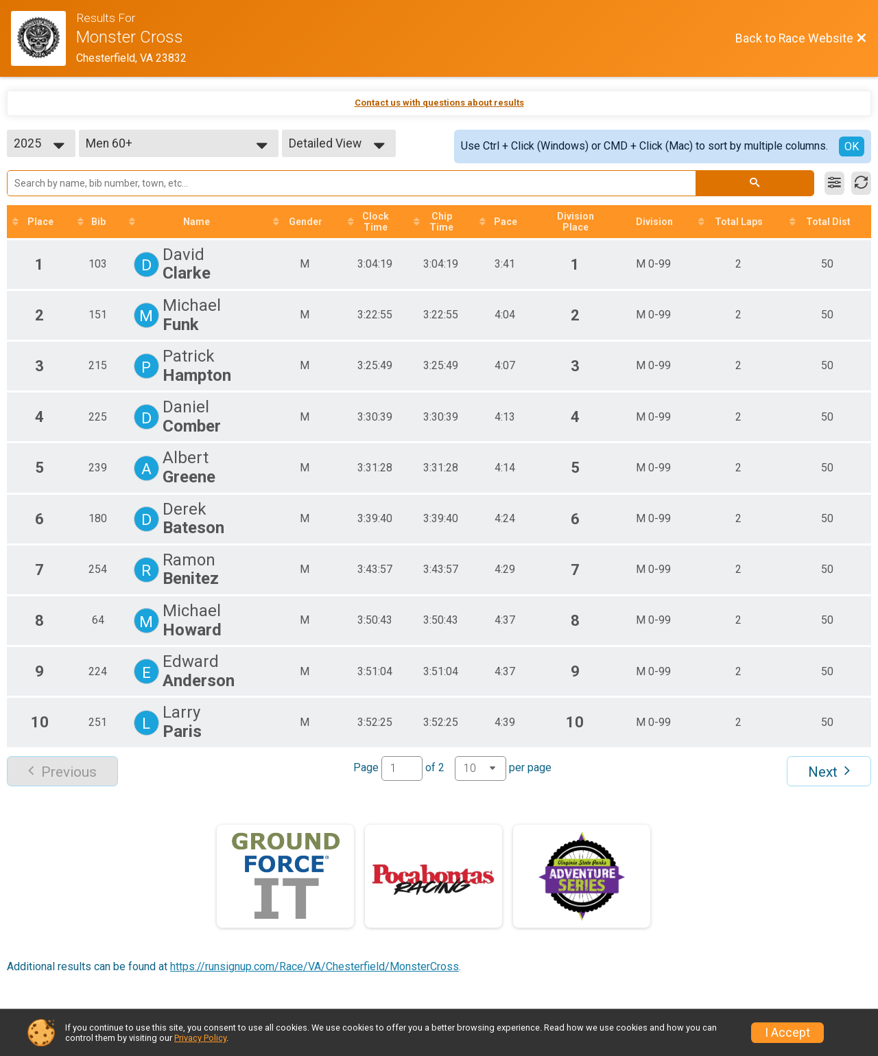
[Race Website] (43, 38)
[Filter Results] (834, 183)
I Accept (787, 1033)
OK (851, 146)
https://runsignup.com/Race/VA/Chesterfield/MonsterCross (314, 966)
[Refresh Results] (861, 183)
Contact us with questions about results (439, 102)
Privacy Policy (200, 1038)
